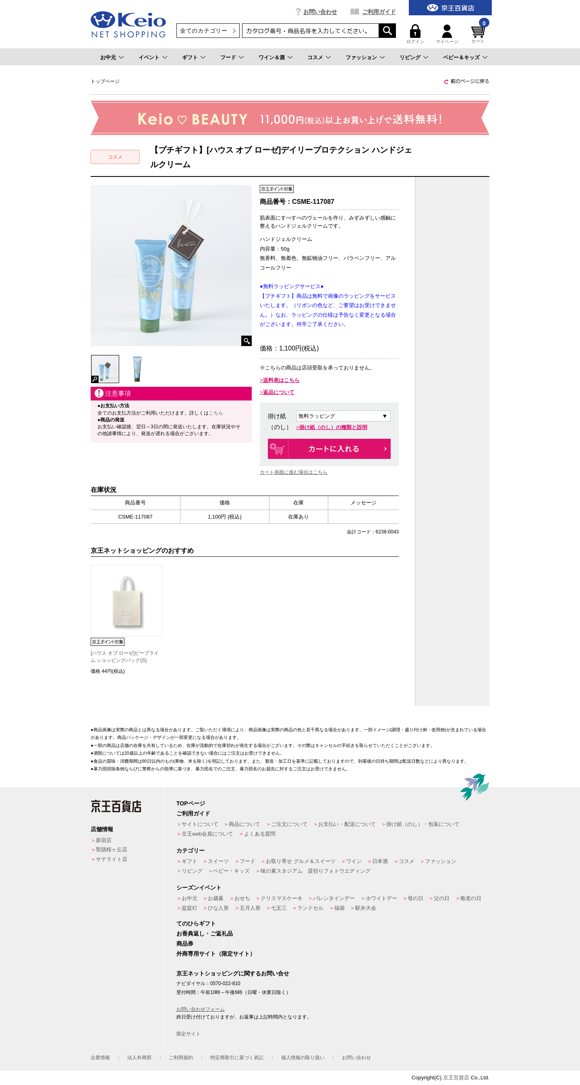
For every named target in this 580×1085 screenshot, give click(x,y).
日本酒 (380, 861)
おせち (242, 898)
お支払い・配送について (347, 824)
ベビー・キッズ (231, 871)
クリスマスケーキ (281, 898)
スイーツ (218, 861)
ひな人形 (218, 908)
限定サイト (188, 1034)
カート (479, 34)
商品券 (184, 943)
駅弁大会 (365, 908)
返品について (278, 392)
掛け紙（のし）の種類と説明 (333, 427)
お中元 (108, 57)
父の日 (442, 898)
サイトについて (200, 824)
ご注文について (289, 824)
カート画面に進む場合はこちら (293, 472)
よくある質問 (260, 834)
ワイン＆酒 (272, 57)
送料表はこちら (281, 380)
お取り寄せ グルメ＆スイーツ (301, 861)
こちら (216, 413)
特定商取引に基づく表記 (236, 1057)
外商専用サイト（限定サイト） (215, 953)
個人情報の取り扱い (303, 1057)
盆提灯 (189, 908)
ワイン (354, 861)
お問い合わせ (320, 11)
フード (228, 57)
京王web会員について (207, 834)
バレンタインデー (334, 898)
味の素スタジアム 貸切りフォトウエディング (316, 871)
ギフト (190, 57)
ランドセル (310, 908)
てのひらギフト (196, 923)
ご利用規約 (181, 1057)
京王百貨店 (456, 1078)
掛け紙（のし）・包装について (423, 824)
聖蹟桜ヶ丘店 (111, 849)
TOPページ (190, 803)
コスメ (315, 57)
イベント (149, 57)
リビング (410, 57)
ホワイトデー (381, 898)
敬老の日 (470, 898)
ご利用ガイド (379, 11)
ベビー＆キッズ (461, 57)
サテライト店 (111, 859)
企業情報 (100, 1057)
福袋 (339, 908)
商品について (244, 824)
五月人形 (250, 908)
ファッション (361, 57)
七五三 (279, 908)
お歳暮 (216, 898)
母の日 (415, 898)
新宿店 (104, 840)
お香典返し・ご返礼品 (204, 933)
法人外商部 (139, 1057)
